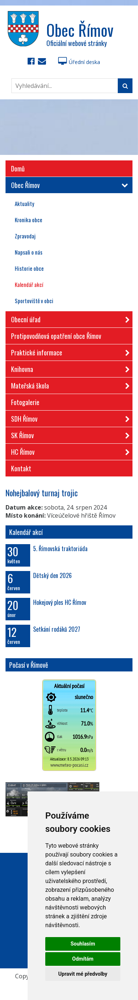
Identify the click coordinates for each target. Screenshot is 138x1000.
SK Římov (68, 434)
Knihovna (68, 368)
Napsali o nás (28, 252)
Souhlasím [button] (83, 944)
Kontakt (21, 468)
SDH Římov (68, 417)
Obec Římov (68, 185)
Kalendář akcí (29, 284)
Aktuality (24, 203)
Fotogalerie (25, 402)
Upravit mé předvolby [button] (82, 974)
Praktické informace (68, 351)
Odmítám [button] (82, 959)
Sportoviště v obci (34, 301)
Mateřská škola (68, 384)
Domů (18, 168)
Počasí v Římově (28, 665)
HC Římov (68, 450)
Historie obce (29, 268)
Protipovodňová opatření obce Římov (56, 336)
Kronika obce (28, 220)
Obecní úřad (68, 318)
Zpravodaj (25, 236)
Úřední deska (79, 61)
